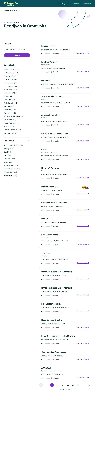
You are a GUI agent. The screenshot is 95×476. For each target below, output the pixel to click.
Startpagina (8, 10)
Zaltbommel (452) (10, 172)
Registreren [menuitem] (87, 4)
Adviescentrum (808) (11, 69)
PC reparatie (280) (10, 86)
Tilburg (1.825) (9, 149)
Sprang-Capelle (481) (11, 165)
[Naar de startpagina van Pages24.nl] (11, 4)
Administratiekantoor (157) (13, 116)
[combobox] (17, 49)
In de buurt (9, 141)
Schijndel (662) (9, 159)
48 (68, 386)
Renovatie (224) (9, 100)
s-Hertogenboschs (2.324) (13, 145)
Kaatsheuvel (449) (10, 176)
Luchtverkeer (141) (10, 133)
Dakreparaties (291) (11, 80)
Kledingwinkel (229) (11, 93)
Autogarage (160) (10, 113)
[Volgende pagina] (89, 386)
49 (73, 386)
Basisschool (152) (10, 120)
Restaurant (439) (10, 76)
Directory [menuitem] (61, 4)
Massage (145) (9, 126)
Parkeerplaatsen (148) (11, 123)
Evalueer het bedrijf (83, 53)
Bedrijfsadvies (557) (11, 73)
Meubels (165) (9, 106)
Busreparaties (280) (11, 83)
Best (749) (7, 155)
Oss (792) (7, 152)
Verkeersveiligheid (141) (12, 130)
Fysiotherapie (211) (10, 103)
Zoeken (17, 55)
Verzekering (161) (10, 110)
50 (78, 386)
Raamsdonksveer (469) (12, 169)
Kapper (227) (8, 96)
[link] (65, 50)
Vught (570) (8, 162)
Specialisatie (9, 65)
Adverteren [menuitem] (75, 4)
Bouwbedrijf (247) (10, 90)
